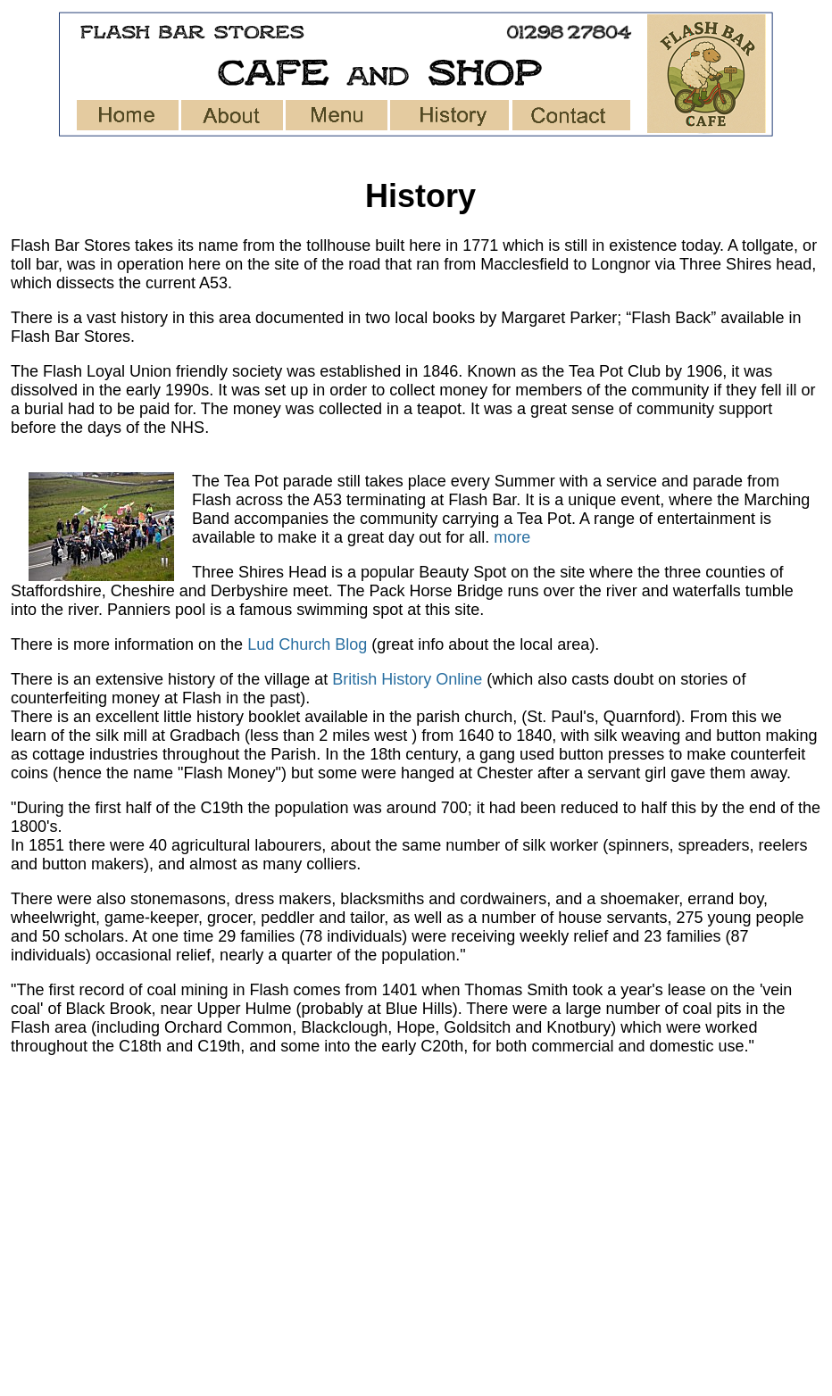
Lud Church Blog (309, 644)
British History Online (407, 679)
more (512, 537)
